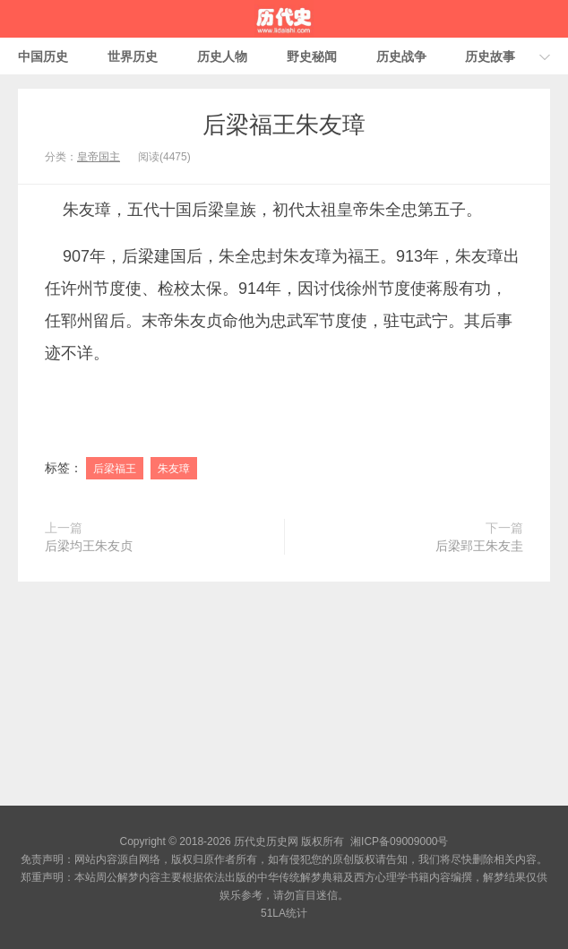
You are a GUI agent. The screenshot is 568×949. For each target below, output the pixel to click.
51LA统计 (284, 913)
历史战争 (401, 56)
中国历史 (43, 56)
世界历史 (133, 56)
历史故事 (490, 56)
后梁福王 (114, 468)
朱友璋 (174, 468)
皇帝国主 (98, 157)
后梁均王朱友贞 (89, 546)
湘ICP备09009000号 (399, 841)
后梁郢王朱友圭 (479, 546)
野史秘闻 (312, 56)
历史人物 (222, 56)
